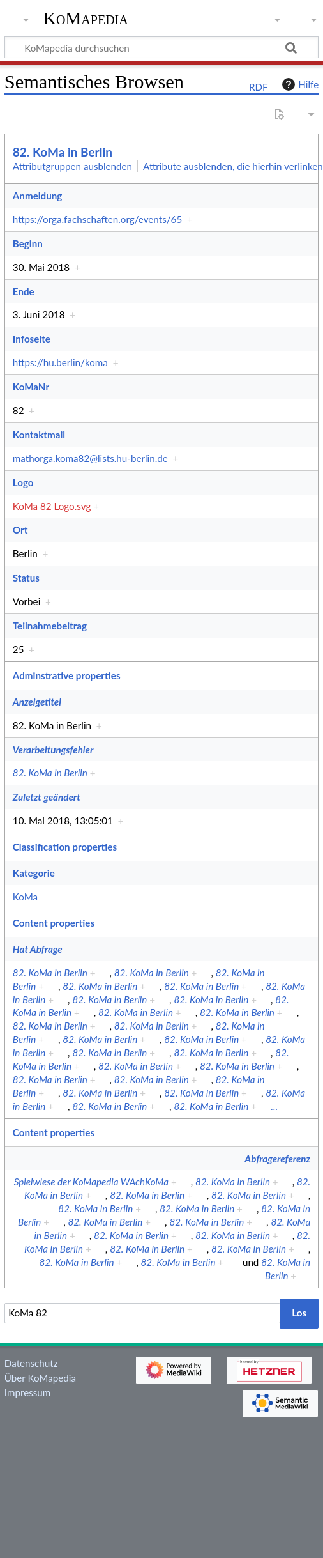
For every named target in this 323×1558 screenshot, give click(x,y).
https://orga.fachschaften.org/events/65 (97, 219)
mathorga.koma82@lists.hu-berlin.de (90, 458)
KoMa (25, 896)
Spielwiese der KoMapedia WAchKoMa (91, 1181)
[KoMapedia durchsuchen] (161, 47)
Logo (23, 482)
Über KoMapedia (40, 1378)
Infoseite (31, 338)
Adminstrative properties (67, 675)
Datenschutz (31, 1363)
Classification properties (65, 846)
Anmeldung (37, 195)
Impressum (27, 1392)
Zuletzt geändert (46, 797)
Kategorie (34, 873)
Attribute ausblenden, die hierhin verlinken (233, 166)
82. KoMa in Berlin (62, 151)
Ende (23, 291)
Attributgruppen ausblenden (72, 166)
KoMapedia (85, 18)
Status (26, 577)
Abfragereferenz (277, 1158)
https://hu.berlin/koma (60, 362)
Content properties (53, 923)
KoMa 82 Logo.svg (52, 506)
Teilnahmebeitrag (50, 625)
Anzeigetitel (37, 701)
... (274, 1106)
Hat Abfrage (38, 949)
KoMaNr (31, 386)
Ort (20, 530)
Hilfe (299, 84)
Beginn (28, 243)
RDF (258, 87)
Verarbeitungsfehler (53, 749)
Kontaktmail (39, 434)
